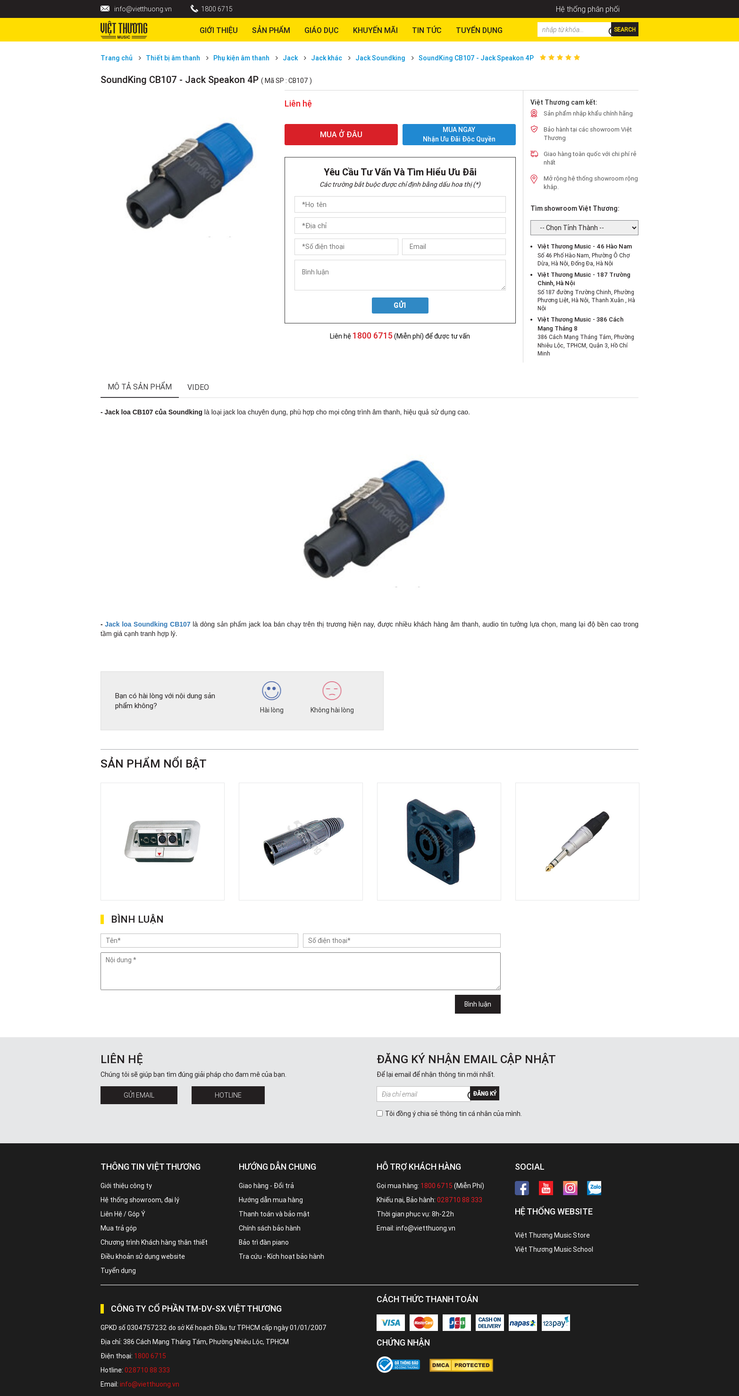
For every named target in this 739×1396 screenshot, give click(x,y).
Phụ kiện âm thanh (241, 58)
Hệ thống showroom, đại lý (140, 1200)
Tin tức (427, 30)
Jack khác (326, 58)
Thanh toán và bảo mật (274, 1214)
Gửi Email (139, 1095)
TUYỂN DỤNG (479, 30)
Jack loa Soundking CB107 (147, 624)
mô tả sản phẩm (140, 386)
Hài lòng (272, 697)
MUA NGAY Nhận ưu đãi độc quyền (459, 134)
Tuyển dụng (118, 1270)
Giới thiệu (219, 30)
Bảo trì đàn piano (264, 1242)
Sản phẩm (271, 30)
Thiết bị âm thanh (173, 58)
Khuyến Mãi (375, 30)
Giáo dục (321, 30)
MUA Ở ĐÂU (341, 134)
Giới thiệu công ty (126, 1185)
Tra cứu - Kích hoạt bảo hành (281, 1256)
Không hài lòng (332, 697)
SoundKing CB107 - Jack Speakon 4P (476, 58)
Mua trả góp (119, 1228)
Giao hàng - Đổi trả (266, 1185)
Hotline (228, 1095)
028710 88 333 (459, 1200)
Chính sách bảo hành (270, 1228)
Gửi (400, 305)
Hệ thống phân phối (588, 9)
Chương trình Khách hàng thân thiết (154, 1242)
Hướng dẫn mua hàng (271, 1200)
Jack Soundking (380, 58)
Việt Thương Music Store (552, 1235)
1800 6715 (217, 9)
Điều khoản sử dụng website (143, 1256)
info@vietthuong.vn (143, 9)
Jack (290, 58)
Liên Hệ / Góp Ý (123, 1214)
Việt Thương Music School (554, 1249)
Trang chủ (117, 58)
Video (198, 387)
